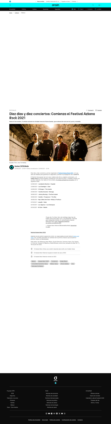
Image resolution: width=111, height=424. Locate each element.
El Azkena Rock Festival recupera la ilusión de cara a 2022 (50, 253)
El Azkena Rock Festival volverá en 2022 (45, 256)
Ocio (72, 263)
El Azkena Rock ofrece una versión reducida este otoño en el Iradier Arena (54, 249)
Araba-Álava (63, 261)
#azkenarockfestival (63, 221)
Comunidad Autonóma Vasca (40, 263)
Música (34, 261)
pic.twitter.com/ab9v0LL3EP (53, 223)
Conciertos (54, 261)
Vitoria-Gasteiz (65, 263)
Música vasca (54, 263)
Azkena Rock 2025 (43, 261)
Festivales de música (37, 266)
